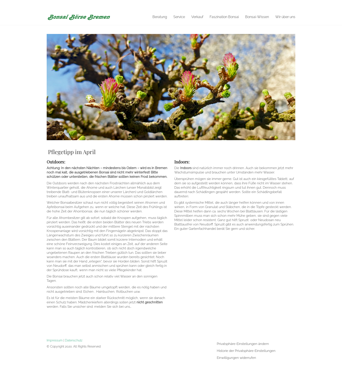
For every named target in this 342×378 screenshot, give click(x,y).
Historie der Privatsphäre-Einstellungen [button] (246, 351)
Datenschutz (73, 340)
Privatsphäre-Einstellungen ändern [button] (243, 344)
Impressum (55, 340)
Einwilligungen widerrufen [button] (236, 358)
